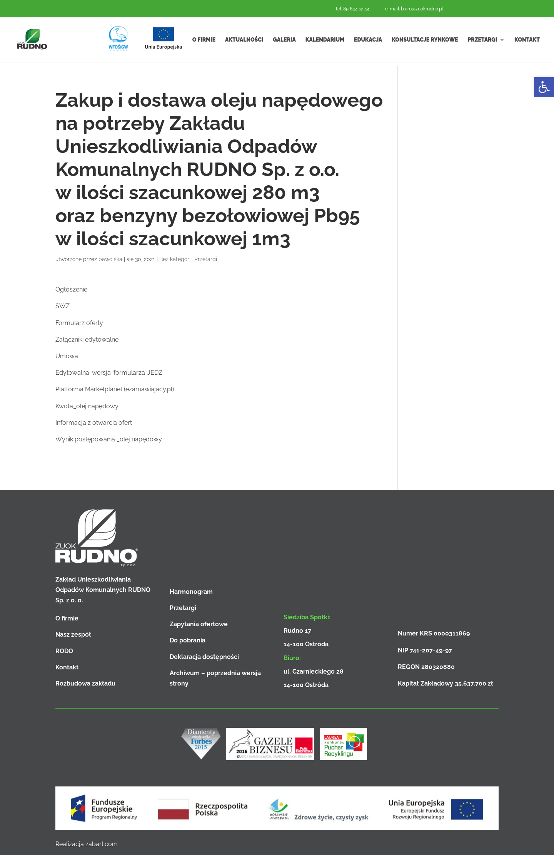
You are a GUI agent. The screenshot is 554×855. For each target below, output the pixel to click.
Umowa (66, 356)
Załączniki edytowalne (86, 339)
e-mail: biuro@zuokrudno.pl (414, 9)
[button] (544, 87)
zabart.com (101, 844)
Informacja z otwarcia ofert (93, 422)
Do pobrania (187, 640)
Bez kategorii (175, 259)
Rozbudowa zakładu (85, 683)
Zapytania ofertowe (199, 624)
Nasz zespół (73, 634)
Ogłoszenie (71, 289)
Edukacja (368, 41)
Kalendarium (324, 41)
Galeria (284, 41)
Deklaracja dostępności (204, 657)
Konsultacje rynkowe (425, 41)
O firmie (203, 41)
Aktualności (244, 41)
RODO (64, 651)
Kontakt (527, 41)
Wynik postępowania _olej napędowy (108, 439)
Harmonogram (191, 591)
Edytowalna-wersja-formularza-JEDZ (108, 372)
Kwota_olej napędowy (86, 406)
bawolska (110, 259)
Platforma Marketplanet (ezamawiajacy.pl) (114, 389)
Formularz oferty (79, 323)
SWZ (62, 306)
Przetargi (482, 41)
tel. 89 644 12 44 (353, 9)
